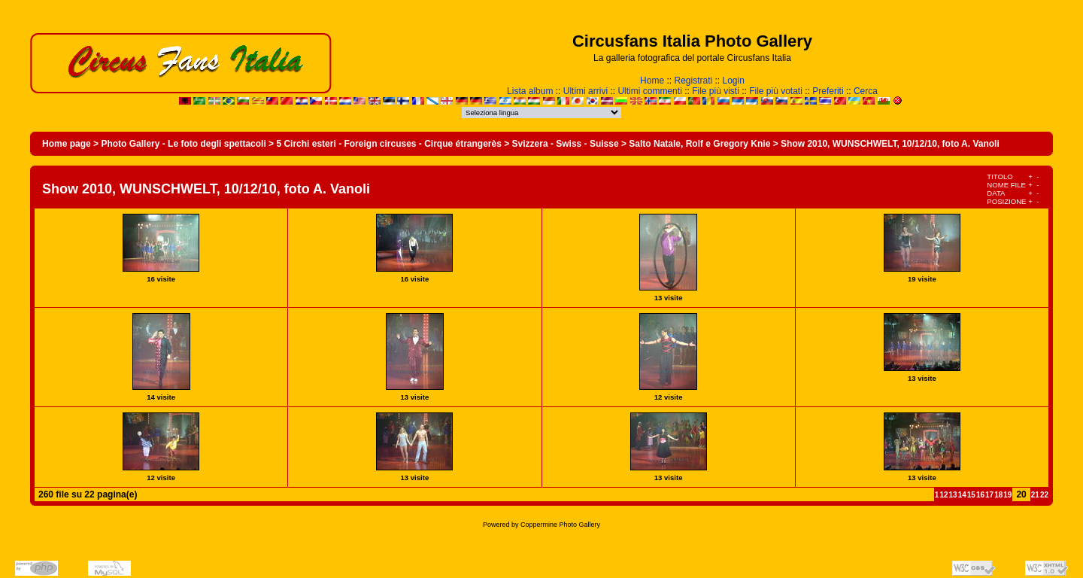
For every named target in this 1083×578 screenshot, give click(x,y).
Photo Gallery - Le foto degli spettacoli (183, 143)
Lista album (530, 91)
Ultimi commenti (649, 91)
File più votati (775, 91)
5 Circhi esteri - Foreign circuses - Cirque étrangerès (388, 143)
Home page (66, 143)
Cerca (866, 91)
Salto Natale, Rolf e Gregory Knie (699, 143)
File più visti (715, 91)
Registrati (693, 80)
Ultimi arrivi (585, 91)
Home (652, 80)
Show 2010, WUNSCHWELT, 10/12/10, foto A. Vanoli (890, 143)
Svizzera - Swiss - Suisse (565, 143)
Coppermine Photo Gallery (560, 524)
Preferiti (827, 91)
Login (734, 80)
